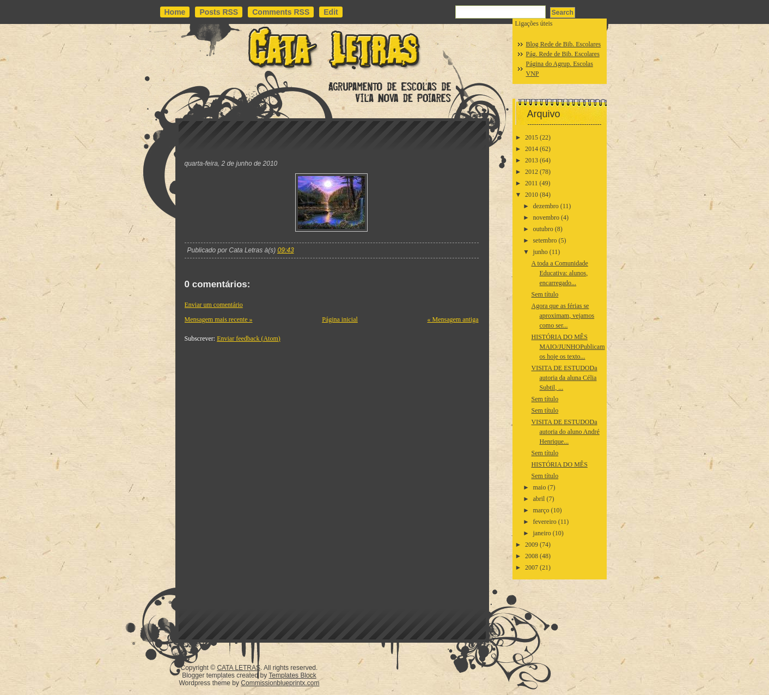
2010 (531, 194)
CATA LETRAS (238, 668)
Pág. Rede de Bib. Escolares (563, 54)
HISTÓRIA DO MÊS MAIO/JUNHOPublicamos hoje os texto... (568, 346)
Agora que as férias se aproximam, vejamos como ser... (562, 315)
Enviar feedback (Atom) (248, 338)
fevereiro (544, 521)
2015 (531, 137)
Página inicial (340, 319)
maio (539, 487)
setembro (545, 240)
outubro (543, 229)
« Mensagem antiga (453, 319)
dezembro (545, 206)
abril (539, 499)
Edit (331, 12)
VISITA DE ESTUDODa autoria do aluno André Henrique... (565, 431)
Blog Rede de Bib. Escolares (563, 44)
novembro (546, 217)
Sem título (544, 294)
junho (540, 252)
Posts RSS (218, 12)
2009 (531, 544)
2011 (531, 183)
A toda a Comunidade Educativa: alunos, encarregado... (559, 273)
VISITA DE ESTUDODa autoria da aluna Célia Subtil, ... (564, 377)
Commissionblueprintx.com (280, 683)
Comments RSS (280, 12)
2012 (531, 172)
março (541, 510)
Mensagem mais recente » (219, 319)
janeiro (542, 533)
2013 (531, 160)
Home (175, 12)
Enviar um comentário (214, 305)
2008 (531, 556)
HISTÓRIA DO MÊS (559, 464)
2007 (531, 567)
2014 (531, 149)
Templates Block (292, 675)
